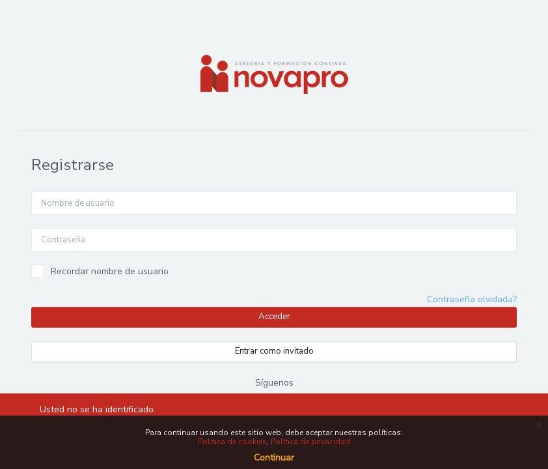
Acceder (274, 316)
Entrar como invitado (274, 351)
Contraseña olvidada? (472, 299)
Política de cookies (232, 441)
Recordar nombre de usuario (110, 271)
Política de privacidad (310, 441)
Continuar (274, 457)
